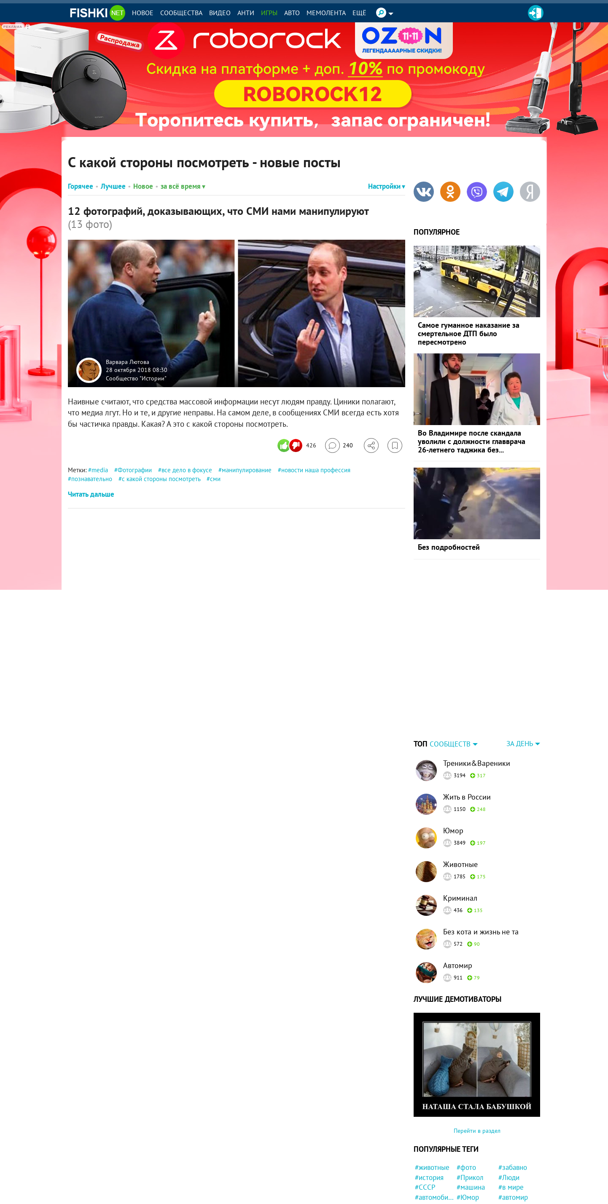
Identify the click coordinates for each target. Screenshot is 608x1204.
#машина (471, 1134)
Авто (292, 12)
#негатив (428, 1174)
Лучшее (113, 186)
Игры (269, 12)
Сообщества (181, 12)
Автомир (457, 913)
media (99, 470)
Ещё (359, 12)
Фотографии (135, 470)
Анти (245, 12)
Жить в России (467, 744)
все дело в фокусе (186, 470)
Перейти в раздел (477, 1078)
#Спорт (426, 1184)
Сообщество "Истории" (136, 378)
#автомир (513, 1144)
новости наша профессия (315, 470)
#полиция (513, 1154)
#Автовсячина (476, 1184)
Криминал (460, 845)
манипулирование (247, 470)
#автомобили (434, 1144)
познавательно (91, 479)
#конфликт (473, 1154)
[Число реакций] (298, 445)
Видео (220, 12)
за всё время (183, 186)
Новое (142, 12)
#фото (466, 1114)
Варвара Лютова (127, 361)
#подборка (473, 1194)
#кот (505, 1174)
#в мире (511, 1134)
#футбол (511, 1184)
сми (215, 479)
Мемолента (326, 12)
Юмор (453, 778)
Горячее (80, 186)
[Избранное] (394, 445)
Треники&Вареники (476, 710)
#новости (429, 1194)
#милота (428, 1154)
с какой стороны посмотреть (161, 479)
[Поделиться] (371, 445)
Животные (460, 811)
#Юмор (468, 1144)
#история (429, 1124)
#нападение (516, 1164)
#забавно (512, 1114)
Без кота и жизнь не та (481, 879)
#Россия (427, 1164)
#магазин (471, 1174)
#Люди (508, 1124)
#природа (472, 1164)
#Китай (509, 1194)
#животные (432, 1114)
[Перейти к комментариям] (339, 445)
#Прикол (470, 1124)
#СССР (425, 1134)
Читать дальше (91, 494)
